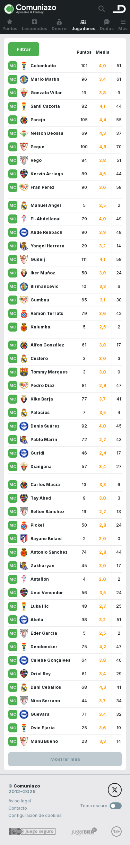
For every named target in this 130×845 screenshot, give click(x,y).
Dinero (59, 25)
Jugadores (83, 25)
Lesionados (34, 25)
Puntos (9, 25)
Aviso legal (19, 800)
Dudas (107, 25)
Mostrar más (65, 759)
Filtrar (24, 49)
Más (123, 25)
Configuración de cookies (35, 815)
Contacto (17, 808)
